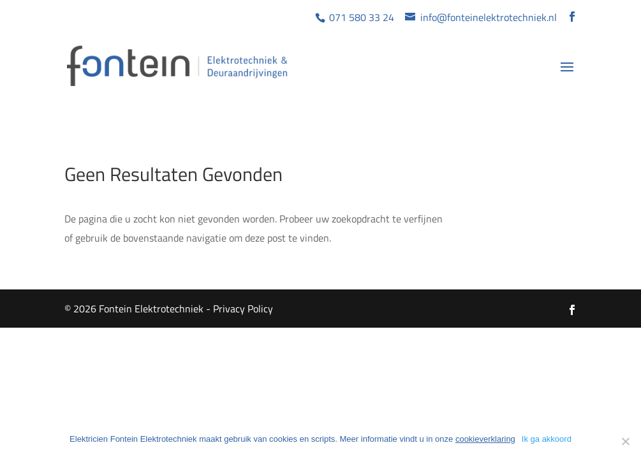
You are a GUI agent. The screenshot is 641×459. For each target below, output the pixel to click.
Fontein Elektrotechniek (151, 308)
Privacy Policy (243, 308)
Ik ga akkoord (546, 439)
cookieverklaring (485, 439)
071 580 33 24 (360, 17)
